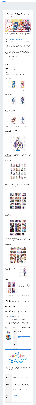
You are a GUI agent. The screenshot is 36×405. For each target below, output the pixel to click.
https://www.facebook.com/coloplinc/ (18, 397)
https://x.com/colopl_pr (16, 395)
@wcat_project (11, 316)
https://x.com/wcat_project (22, 344)
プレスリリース (11, 11)
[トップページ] (3, 1)
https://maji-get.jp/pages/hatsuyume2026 (16, 39)
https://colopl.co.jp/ (15, 391)
